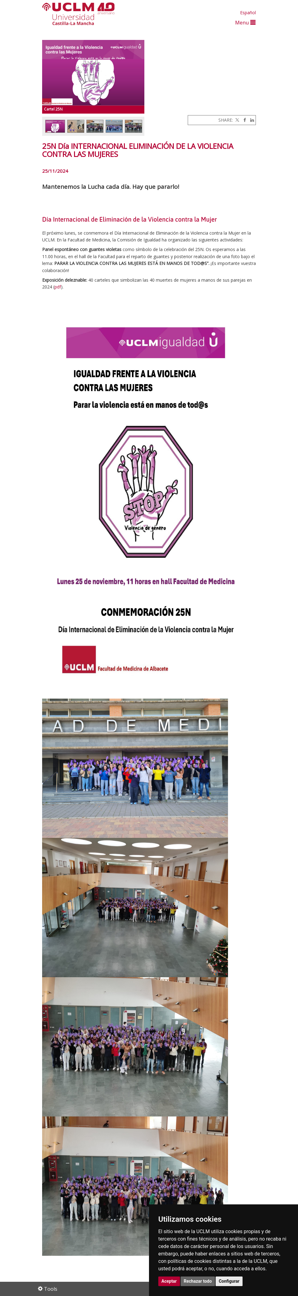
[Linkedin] (250, 120)
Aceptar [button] (169, 1281)
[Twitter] (236, 120)
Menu (245, 22)
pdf (58, 287)
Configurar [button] (229, 1281)
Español (248, 12)
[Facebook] (243, 120)
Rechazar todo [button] (198, 1281)
